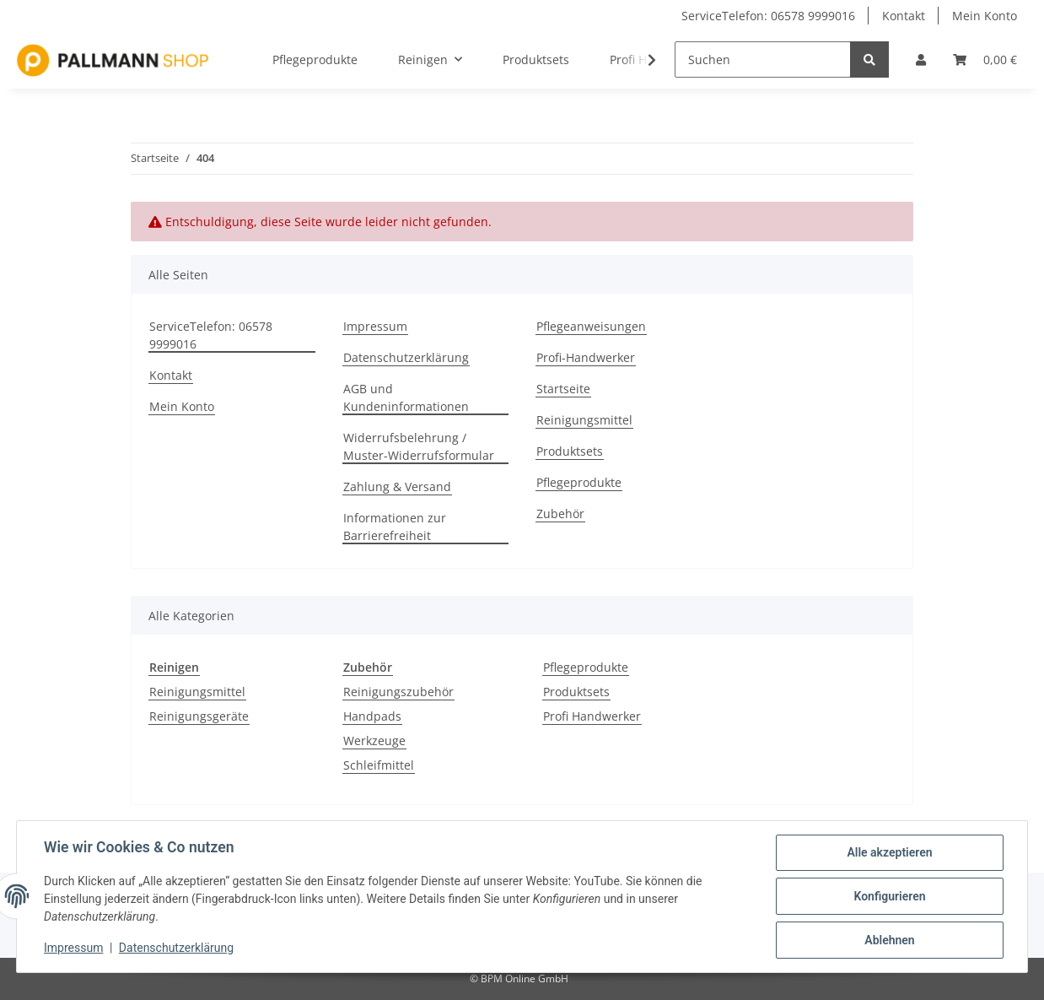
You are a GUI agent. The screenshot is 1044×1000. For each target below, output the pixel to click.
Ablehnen (889, 940)
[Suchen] (763, 59)
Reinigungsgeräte (199, 716)
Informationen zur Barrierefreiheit (394, 526)
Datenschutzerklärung (406, 357)
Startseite (563, 389)
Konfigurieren (889, 896)
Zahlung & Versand (397, 486)
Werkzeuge (374, 740)
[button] (920, 59)
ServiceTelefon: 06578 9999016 (768, 16)
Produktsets (569, 451)
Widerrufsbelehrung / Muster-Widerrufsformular (418, 446)
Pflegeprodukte (579, 482)
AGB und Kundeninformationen (406, 397)
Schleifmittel (378, 765)
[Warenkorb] (985, 59)
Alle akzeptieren (889, 852)
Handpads (372, 716)
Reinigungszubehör (398, 692)
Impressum (375, 326)
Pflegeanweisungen (591, 326)
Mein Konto (984, 16)
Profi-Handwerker (585, 357)
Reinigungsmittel (584, 420)
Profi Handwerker (592, 716)
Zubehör (560, 513)
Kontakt (903, 16)
